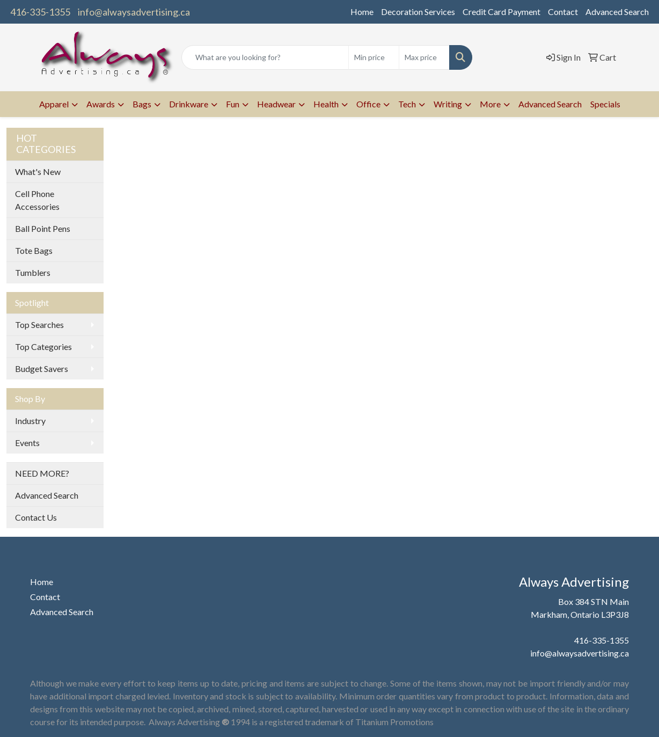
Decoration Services (418, 11)
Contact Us (36, 517)
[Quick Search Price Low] (373, 57)
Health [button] (326, 104)
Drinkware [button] (188, 104)
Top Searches (39, 324)
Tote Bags (34, 250)
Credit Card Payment (501, 11)
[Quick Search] (265, 57)
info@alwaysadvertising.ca (134, 12)
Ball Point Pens (42, 228)
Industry (30, 420)
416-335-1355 (40, 12)
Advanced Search (617, 11)
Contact (563, 11)
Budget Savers (41, 368)
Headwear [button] (276, 104)
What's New (38, 171)
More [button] (490, 104)
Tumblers (32, 272)
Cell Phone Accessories (37, 199)
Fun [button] (232, 104)
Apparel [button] (54, 104)
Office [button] (368, 104)
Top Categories (43, 346)
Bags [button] (142, 104)
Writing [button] (448, 104)
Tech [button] (407, 104)
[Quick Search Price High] (424, 57)
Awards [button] (100, 104)
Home (362, 11)
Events (27, 442)
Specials (605, 104)
